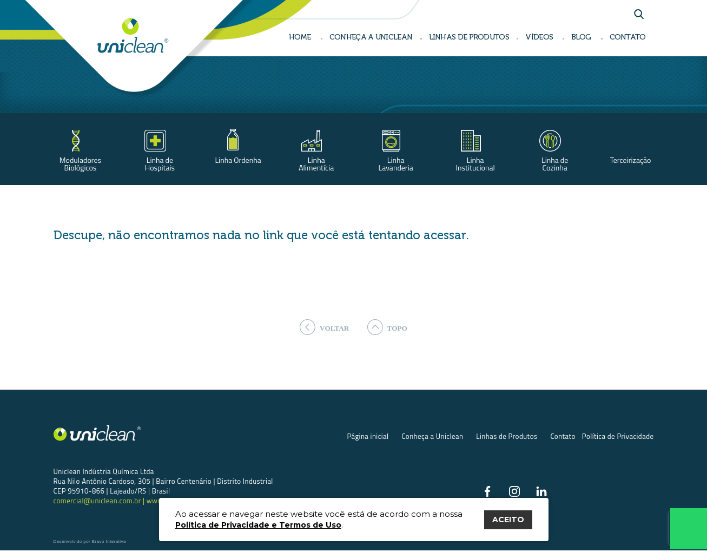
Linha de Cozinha (554, 163)
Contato (562, 437)
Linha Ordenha (238, 160)
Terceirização (630, 160)
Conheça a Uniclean (432, 437)
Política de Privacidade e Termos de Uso (258, 525)
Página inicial (367, 437)
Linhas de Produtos (506, 437)
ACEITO (508, 519)
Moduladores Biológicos (80, 163)
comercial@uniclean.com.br (98, 501)
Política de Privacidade (618, 437)
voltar (323, 327)
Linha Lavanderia (396, 163)
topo (388, 327)
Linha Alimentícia (316, 163)
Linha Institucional (475, 163)
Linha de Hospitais (160, 163)
